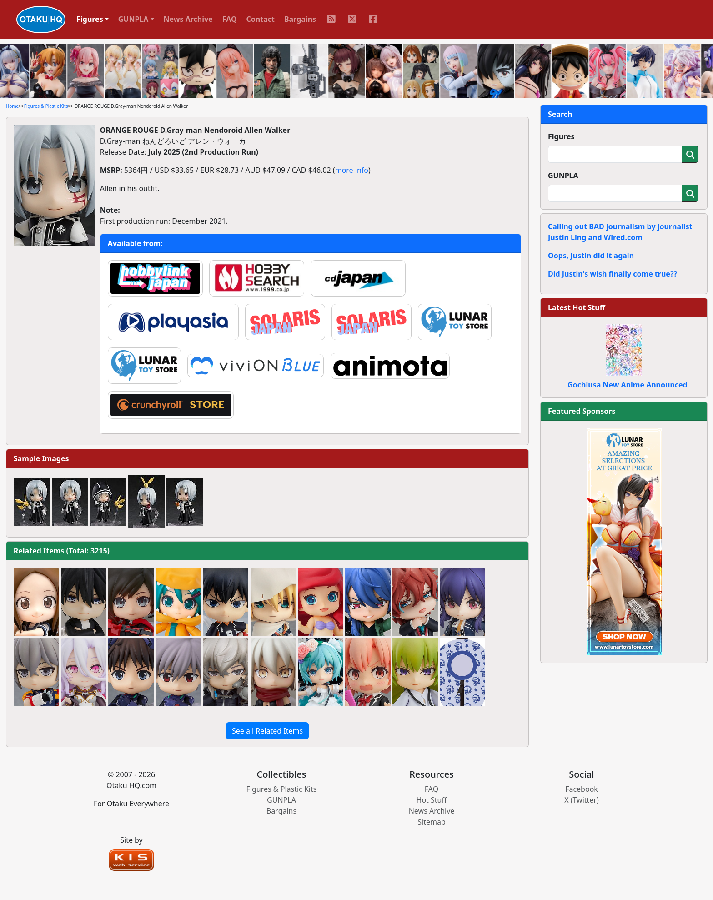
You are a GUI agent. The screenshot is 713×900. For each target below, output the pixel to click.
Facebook (581, 789)
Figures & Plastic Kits (46, 106)
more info (351, 170)
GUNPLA (563, 176)
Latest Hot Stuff (576, 307)
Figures (561, 136)
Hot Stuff (432, 800)
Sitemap (431, 822)
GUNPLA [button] (133, 19)
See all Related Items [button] (267, 731)
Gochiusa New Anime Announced (627, 385)
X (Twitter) (581, 800)
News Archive (188, 19)
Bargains (300, 19)
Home (12, 106)
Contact (260, 19)
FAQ (229, 19)
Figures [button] (89, 19)
